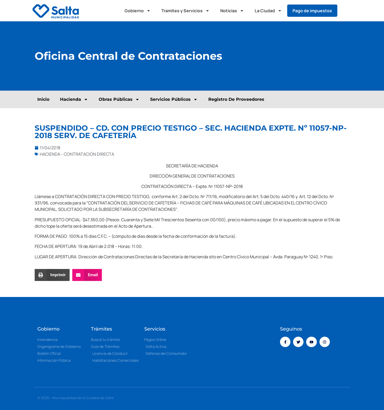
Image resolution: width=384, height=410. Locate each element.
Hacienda (74, 99)
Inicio (43, 99)
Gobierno (138, 10)
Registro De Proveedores (236, 99)
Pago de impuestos (312, 11)
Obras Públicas (119, 99)
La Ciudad (268, 10)
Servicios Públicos (174, 99)
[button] (346, 10)
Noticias (232, 10)
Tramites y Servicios (185, 10)
